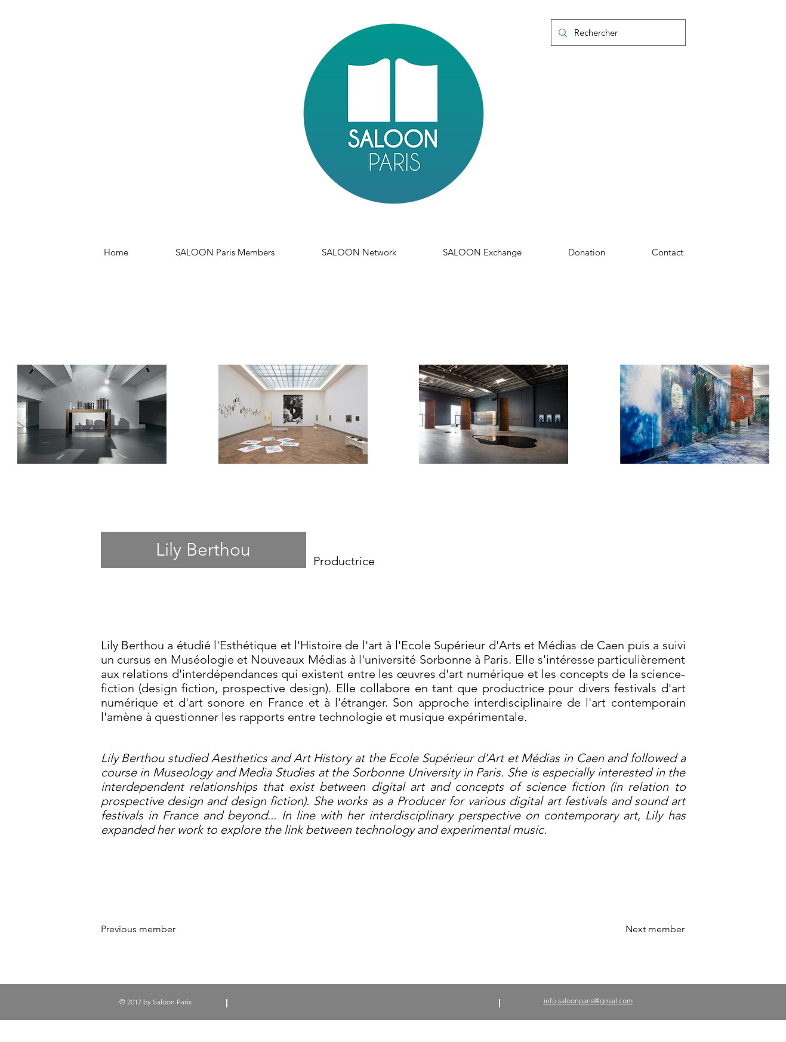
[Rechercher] (617, 32)
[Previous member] (147, 929)
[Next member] (655, 929)
